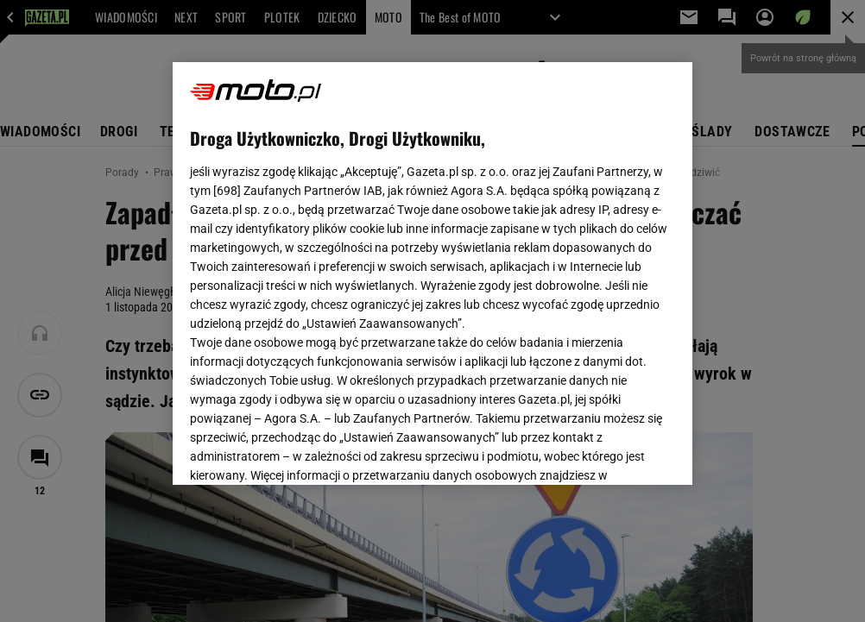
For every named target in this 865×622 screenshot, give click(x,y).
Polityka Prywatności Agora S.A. (523, 266)
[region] (432, 273)
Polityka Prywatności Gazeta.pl (342, 266)
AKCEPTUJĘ (616, 451)
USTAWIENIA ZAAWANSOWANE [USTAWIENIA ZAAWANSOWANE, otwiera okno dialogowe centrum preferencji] (303, 450)
